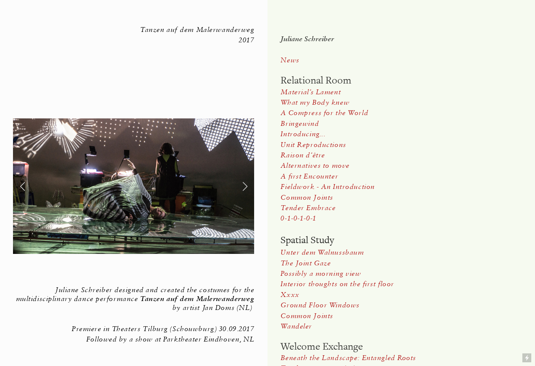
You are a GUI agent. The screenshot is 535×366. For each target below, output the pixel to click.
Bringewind (300, 123)
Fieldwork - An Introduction (327, 186)
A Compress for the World (324, 112)
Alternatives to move (315, 165)
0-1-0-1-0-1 (298, 218)
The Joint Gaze (306, 263)
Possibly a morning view (321, 273)
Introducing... (303, 134)
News (290, 60)
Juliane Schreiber (307, 39)
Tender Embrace (308, 207)
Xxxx (290, 294)
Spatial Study (307, 240)
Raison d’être (303, 155)
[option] (133, 186)
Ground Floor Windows (320, 305)
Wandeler (296, 326)
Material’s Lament (311, 92)
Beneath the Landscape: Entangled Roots (348, 357)
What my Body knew (315, 102)
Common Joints (307, 197)
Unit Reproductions (313, 144)
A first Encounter (309, 176)
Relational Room (316, 80)
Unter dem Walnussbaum (323, 252)
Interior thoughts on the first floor (337, 284)
